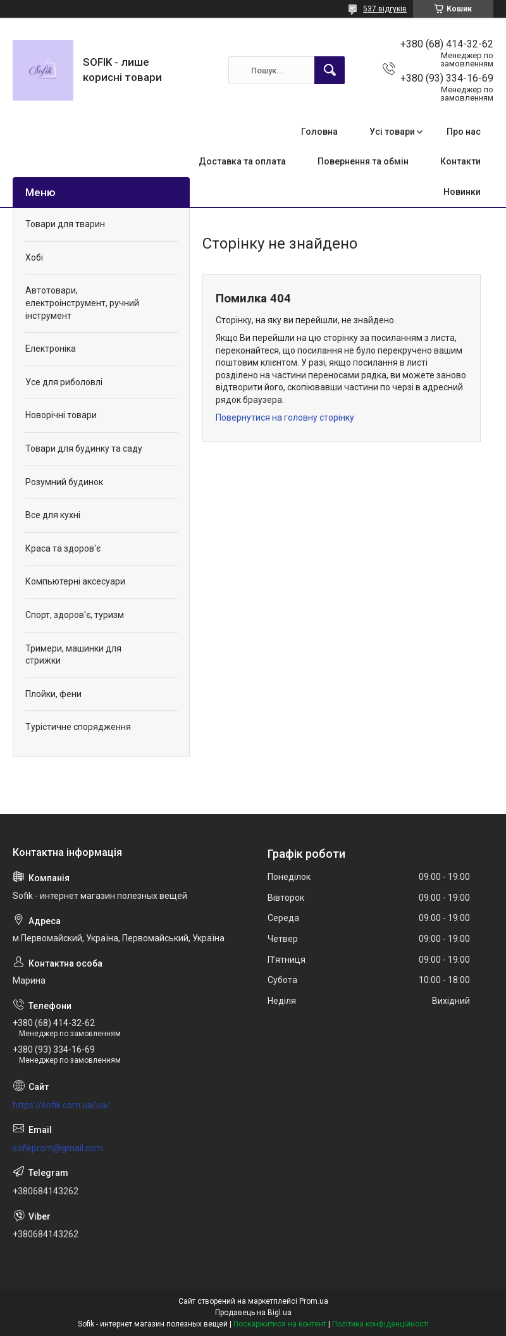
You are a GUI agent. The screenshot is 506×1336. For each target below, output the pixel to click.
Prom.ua (313, 1301)
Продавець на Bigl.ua (253, 1312)
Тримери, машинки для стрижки (73, 654)
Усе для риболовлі (63, 382)
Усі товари (392, 132)
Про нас (464, 132)
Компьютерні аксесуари (75, 581)
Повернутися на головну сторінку (285, 417)
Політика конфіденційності (380, 1324)
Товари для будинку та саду (83, 448)
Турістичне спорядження (78, 727)
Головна (319, 132)
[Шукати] (329, 70)
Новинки (462, 192)
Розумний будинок (64, 482)
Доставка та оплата (242, 161)
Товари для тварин (65, 224)
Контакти (460, 161)
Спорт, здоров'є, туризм (74, 615)
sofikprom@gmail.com (58, 1148)
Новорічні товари (61, 415)
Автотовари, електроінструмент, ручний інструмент (82, 302)
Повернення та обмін (363, 161)
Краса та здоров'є (63, 548)
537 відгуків (385, 8)
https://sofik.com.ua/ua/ (61, 1105)
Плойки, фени (53, 694)
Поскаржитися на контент (279, 1324)
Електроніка (50, 348)
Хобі (34, 257)
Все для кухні (52, 515)
